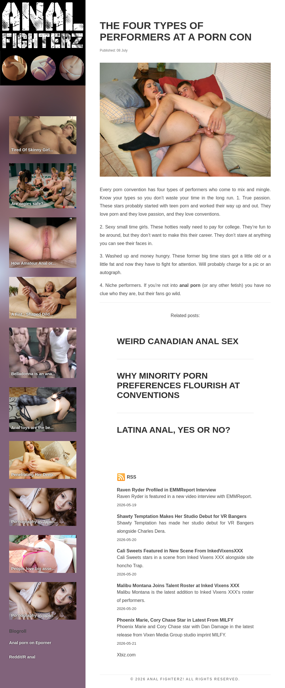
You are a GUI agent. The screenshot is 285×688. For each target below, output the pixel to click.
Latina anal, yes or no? (173, 429)
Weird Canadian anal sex (178, 341)
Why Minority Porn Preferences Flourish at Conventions (178, 385)
